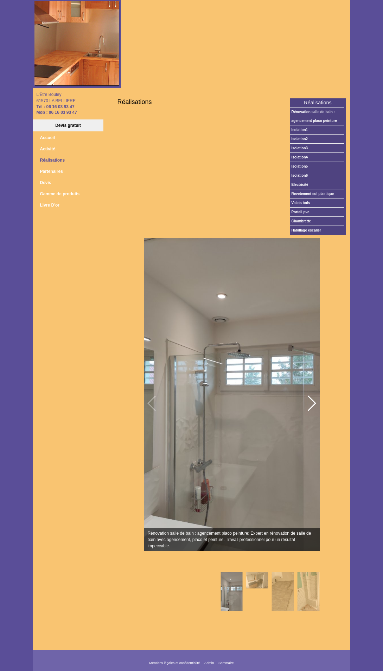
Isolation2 (300, 139)
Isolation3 (300, 148)
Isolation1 (300, 130)
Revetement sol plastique (313, 194)
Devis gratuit (68, 125)
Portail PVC (300, 212)
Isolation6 (300, 175)
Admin (209, 663)
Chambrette (301, 221)
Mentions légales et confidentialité (174, 663)
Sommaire (226, 663)
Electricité (300, 185)
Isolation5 (300, 166)
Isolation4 (300, 157)
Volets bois (301, 203)
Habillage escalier (306, 230)
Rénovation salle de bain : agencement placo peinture (314, 116)
